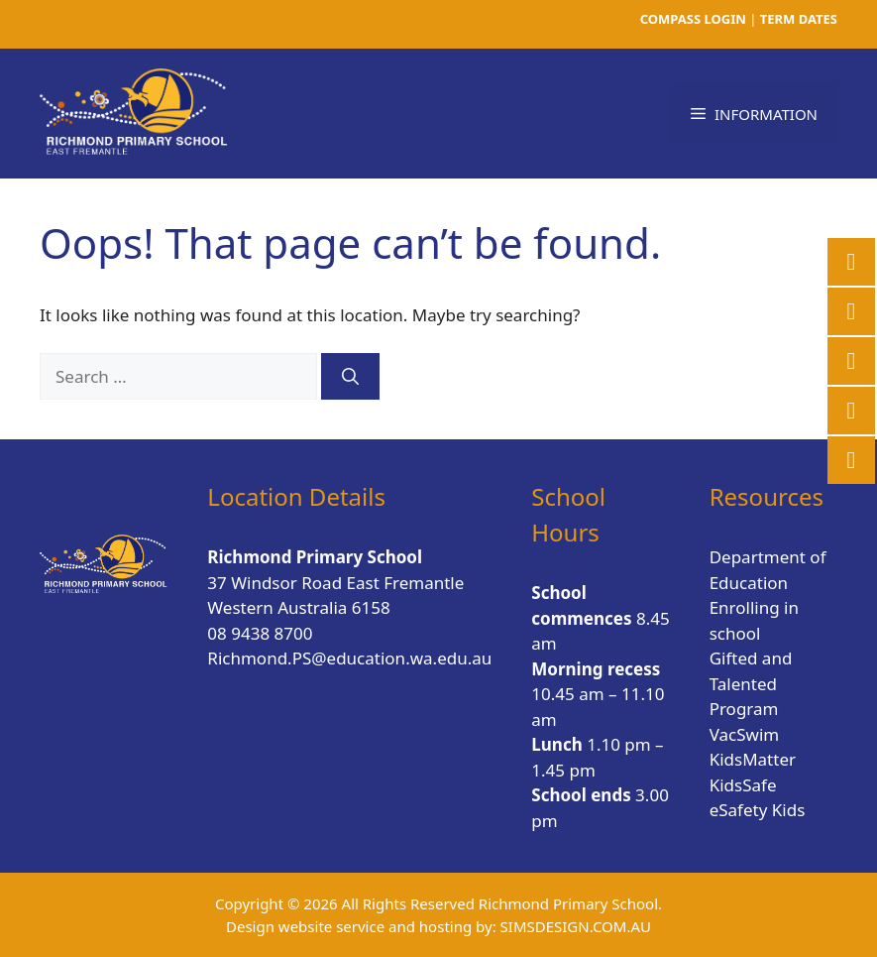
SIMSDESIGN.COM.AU (575, 926)
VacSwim (745, 734)
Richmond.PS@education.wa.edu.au (349, 658)
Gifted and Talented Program (751, 683)
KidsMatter (753, 759)
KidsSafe (743, 785)
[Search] (350, 377)
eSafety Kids (758, 809)
